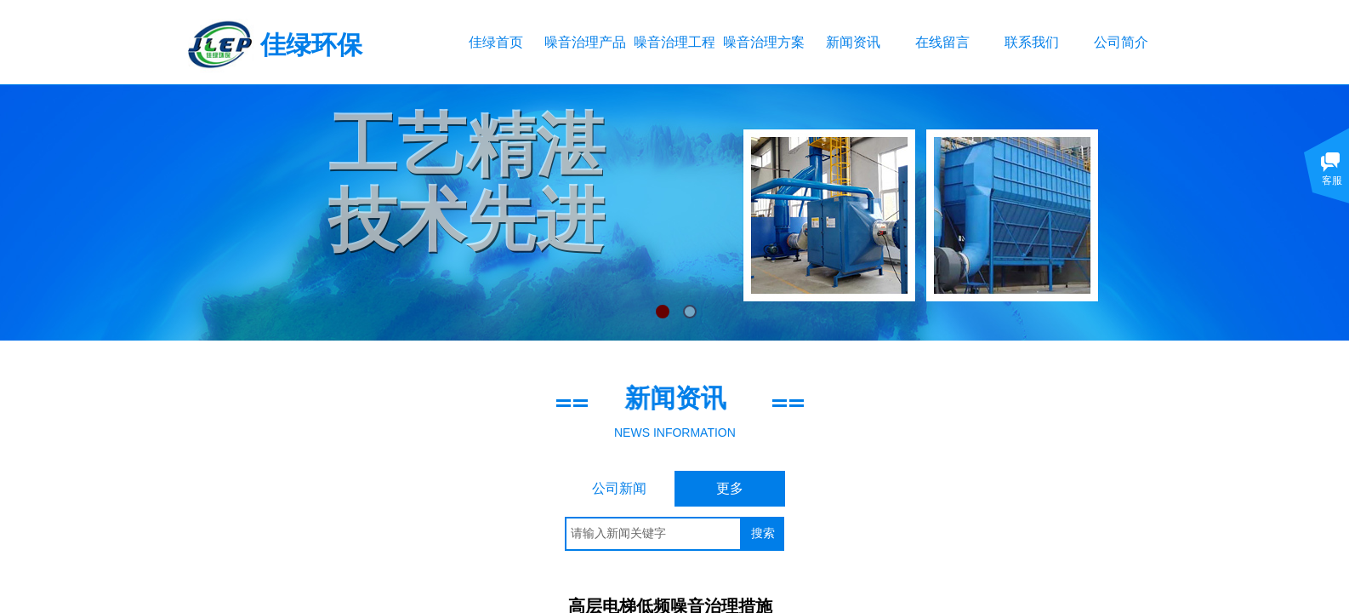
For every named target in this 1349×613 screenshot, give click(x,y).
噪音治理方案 (763, 42)
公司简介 (1121, 42)
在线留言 (942, 42)
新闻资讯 (853, 42)
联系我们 (1032, 42)
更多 (729, 488)
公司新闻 (619, 488)
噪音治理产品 (584, 42)
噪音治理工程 (674, 42)
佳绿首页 (496, 42)
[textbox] (653, 534)
